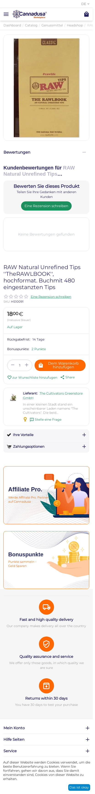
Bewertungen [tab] (44, 152)
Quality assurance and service (46, 656)
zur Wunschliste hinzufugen (32, 377)
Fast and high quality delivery (46, 619)
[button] (67, 377)
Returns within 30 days (46, 698)
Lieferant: (30, 393)
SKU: (6, 301)
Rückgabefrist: (18, 339)
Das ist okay (79, 787)
